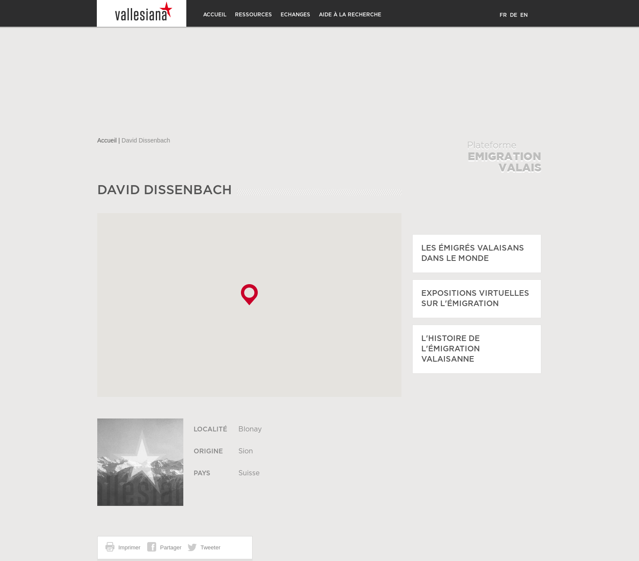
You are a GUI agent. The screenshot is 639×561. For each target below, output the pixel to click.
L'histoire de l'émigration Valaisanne (450, 349)
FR (503, 15)
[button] (249, 294)
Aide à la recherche (350, 14)
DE (513, 15)
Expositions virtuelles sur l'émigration (475, 299)
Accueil (214, 14)
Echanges (295, 14)
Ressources (253, 14)
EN (524, 15)
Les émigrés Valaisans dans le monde (472, 254)
